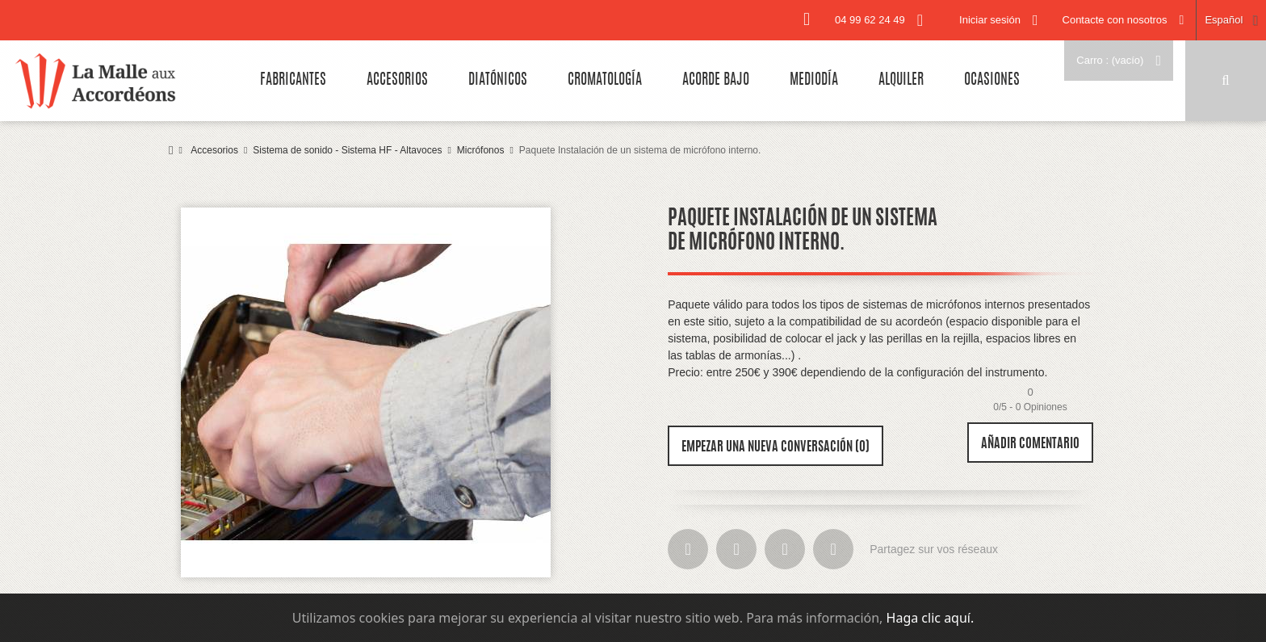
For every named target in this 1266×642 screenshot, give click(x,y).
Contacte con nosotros (1115, 20)
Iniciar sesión (990, 20)
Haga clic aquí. (931, 618)
